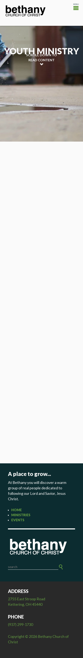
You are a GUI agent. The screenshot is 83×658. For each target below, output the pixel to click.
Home (16, 510)
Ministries (20, 515)
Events (17, 520)
